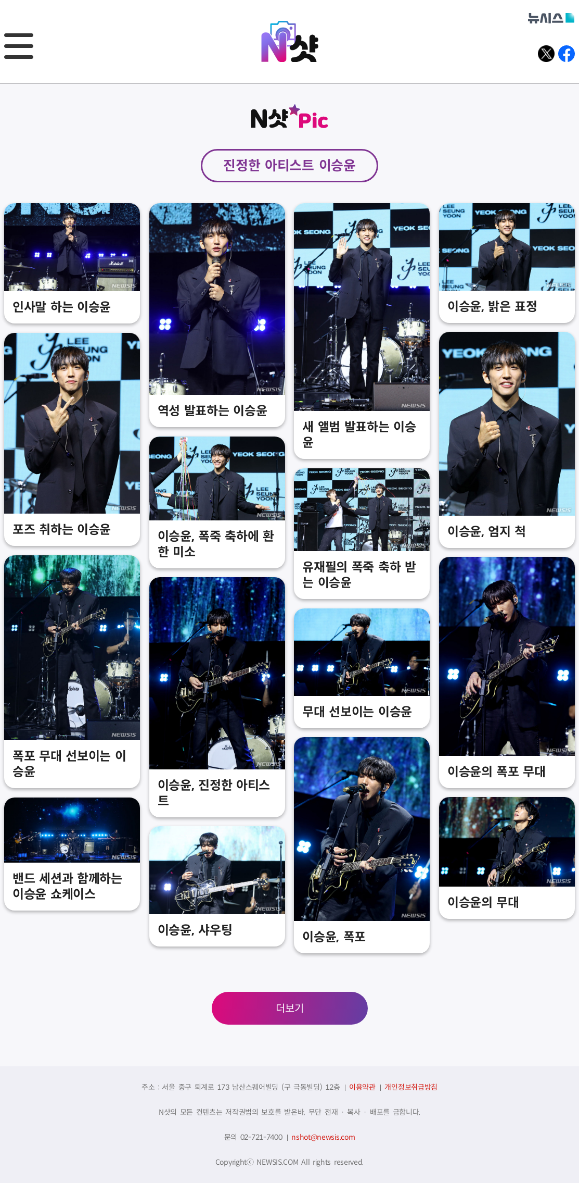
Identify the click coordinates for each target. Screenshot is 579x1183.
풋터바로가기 (0, 83)
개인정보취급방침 (411, 1087)
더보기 (290, 1008)
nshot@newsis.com (323, 1137)
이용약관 (362, 1087)
